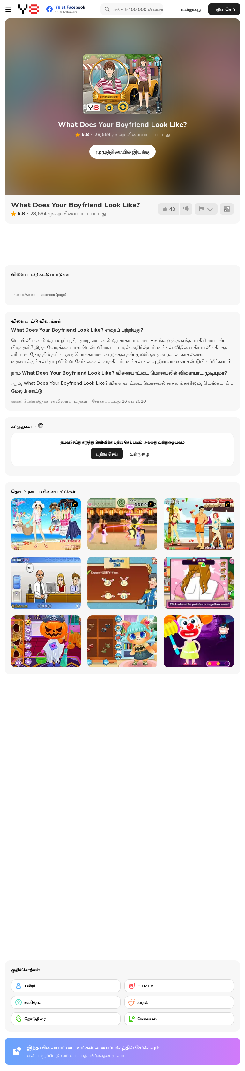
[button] (26, 391)
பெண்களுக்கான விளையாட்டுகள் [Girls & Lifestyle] (55, 401)
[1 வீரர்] (66, 985)
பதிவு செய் (224, 9)
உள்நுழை (191, 9)
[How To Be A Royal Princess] (122, 583)
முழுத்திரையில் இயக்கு (122, 152)
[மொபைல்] (179, 1018)
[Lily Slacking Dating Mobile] (199, 583)
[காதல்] (179, 1002)
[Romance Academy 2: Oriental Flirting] (122, 524)
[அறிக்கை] (206, 209)
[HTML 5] (179, 985)
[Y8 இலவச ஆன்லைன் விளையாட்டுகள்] (28, 9)
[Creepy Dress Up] (199, 641)
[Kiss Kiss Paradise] (199, 524)
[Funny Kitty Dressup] (122, 641)
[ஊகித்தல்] (66, 1002)
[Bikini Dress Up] (46, 524)
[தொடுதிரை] (66, 1018)
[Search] (106, 9)
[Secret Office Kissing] (46, 583)
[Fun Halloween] (46, 641)
